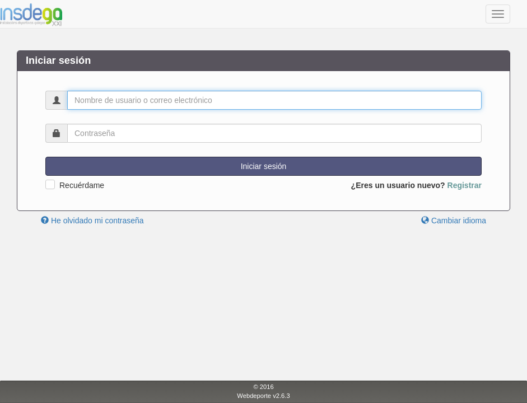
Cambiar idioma (453, 220)
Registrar (464, 185)
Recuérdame (81, 185)
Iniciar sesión (264, 166)
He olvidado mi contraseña (92, 220)
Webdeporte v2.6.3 (263, 395)
